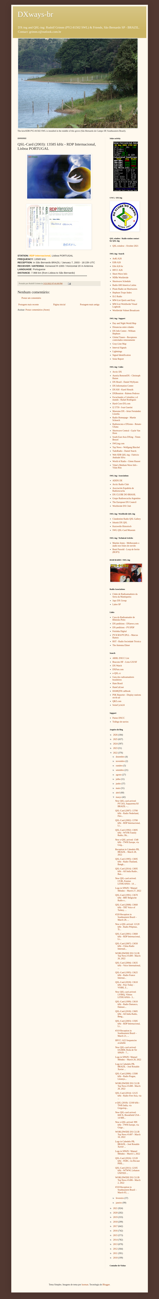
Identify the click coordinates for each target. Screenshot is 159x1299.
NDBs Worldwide (120, 277)
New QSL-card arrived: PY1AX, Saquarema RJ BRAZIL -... (127, 804)
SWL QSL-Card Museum (123, 530)
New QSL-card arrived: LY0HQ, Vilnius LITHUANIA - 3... (125, 994)
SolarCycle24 (118, 705)
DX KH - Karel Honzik (122, 389)
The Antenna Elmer (121, 645)
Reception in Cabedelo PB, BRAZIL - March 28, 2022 (127, 852)
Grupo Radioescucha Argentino (126, 498)
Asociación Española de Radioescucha (123, 489)
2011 (115, 1253)
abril (118, 792)
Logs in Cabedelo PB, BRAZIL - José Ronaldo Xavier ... (127, 1067)
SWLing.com (118, 443)
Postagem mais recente (28, 304)
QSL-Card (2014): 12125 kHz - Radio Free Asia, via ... (128, 1096)
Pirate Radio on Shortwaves (124, 289)
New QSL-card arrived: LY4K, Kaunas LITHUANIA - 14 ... (125, 881)
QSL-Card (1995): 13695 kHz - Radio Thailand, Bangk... (126, 862)
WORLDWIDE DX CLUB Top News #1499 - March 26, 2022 (127, 956)
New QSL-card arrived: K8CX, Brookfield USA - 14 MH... (127, 1115)
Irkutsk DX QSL (119, 522)
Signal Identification (121, 355)
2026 (115, 735)
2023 (115, 748)
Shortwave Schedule (121, 281)
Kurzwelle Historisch (121, 526)
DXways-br (35, 14)
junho (118, 783)
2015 (115, 1235)
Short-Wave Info (119, 274)
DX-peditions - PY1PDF (123, 627)
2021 (115, 1208)
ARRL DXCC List (120, 658)
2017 (115, 1226)
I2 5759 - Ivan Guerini (122, 407)
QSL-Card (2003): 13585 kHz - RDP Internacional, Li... (127, 1024)
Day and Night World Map (124, 323)
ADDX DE (117, 480)
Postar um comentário (31, 298)
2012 (115, 1249)
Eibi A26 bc (117, 266)
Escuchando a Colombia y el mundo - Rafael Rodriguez (125, 398)
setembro (120, 770)
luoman (85, 1284)
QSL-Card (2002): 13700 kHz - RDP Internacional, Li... (127, 823)
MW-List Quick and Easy (123, 300)
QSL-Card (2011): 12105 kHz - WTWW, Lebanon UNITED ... (127, 1171)
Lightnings (117, 351)
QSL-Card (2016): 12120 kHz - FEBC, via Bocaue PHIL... (127, 1161)
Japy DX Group (119, 600)
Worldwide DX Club (121, 506)
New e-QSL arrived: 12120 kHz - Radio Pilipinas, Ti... (127, 927)
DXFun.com (118, 669)
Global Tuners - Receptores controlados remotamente (124, 338)
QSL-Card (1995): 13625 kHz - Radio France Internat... (126, 975)
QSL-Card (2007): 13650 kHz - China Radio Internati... (126, 946)
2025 (115, 739)
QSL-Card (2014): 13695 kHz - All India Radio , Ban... (126, 871)
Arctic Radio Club (120, 484)
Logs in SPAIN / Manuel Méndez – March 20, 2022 (128, 1058)
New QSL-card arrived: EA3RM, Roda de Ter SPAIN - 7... (126, 1050)
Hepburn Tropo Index (122, 292)
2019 (115, 1217)
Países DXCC (118, 718)
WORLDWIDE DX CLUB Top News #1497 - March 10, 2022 (127, 1134)
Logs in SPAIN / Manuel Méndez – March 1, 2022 (127, 1152)
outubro (119, 765)
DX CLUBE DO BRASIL (124, 494)
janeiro (119, 1203)
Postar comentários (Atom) (38, 310)
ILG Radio (117, 296)
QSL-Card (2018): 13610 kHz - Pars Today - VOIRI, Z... (126, 985)
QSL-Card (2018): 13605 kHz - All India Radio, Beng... (126, 1014)
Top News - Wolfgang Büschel (126, 447)
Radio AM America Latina (124, 285)
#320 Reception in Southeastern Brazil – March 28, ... (126, 917)
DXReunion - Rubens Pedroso (125, 393)
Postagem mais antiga (89, 304)
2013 (115, 1244)
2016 (115, 1231)
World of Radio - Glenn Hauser (126, 461)
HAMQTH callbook (121, 691)
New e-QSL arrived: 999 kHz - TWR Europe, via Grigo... (127, 1125)
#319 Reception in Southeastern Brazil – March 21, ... (126, 1033)
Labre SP (116, 604)
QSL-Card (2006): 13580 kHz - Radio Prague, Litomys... (126, 1076)
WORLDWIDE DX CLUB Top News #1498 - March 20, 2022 (127, 1086)
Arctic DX (117, 372)
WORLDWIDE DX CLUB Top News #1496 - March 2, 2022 (127, 1180)
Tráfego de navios (120, 722)
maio (118, 788)
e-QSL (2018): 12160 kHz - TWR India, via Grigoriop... (127, 1105)
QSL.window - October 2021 (125, 246)
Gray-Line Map (119, 344)
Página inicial (59, 304)
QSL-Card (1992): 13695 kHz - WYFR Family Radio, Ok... (126, 833)
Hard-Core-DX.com (121, 403)
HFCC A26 (117, 270)
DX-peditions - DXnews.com (125, 623)
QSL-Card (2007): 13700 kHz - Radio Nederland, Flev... (127, 813)
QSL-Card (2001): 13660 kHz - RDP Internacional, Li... (127, 936)
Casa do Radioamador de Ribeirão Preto (123, 618)
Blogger (106, 1284)
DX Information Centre (122, 386)
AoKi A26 (117, 258)
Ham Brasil (117, 683)
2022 (115, 753)
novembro (120, 761)
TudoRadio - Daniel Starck (124, 451)
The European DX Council (124, 502)
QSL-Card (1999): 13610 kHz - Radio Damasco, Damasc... (126, 1004)
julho (118, 779)
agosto (119, 775)
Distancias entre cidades (123, 327)
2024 (115, 744)
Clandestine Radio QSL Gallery (126, 519)
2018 (115, 1222)
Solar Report (118, 359)
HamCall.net (118, 687)
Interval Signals (119, 347)
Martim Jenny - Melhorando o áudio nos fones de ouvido (125, 544)
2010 (115, 1258)
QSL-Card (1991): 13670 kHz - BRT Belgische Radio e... (126, 898)
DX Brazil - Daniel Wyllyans (125, 382)
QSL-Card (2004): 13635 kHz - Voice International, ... (128, 965)
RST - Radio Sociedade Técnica (126, 641)
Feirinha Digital (119, 631)
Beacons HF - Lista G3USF (124, 662)
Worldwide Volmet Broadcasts (125, 310)
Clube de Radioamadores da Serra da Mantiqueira (124, 595)
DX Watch (117, 665)
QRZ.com (116, 701)
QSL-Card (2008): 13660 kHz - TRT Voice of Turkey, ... (126, 907)
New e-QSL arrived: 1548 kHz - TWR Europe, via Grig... (127, 842)
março (119, 797)
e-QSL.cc (116, 673)
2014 (115, 1240)
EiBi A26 (116, 262)
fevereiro (120, 1198)
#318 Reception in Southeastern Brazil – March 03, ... (126, 1190)
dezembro (120, 757)
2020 (115, 1213)
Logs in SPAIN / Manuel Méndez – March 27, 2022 (128, 889)
